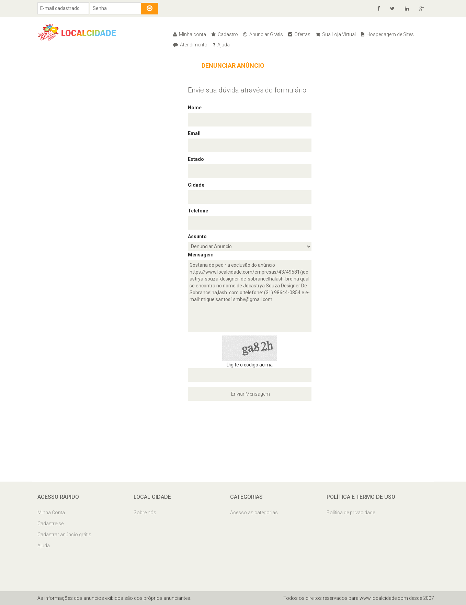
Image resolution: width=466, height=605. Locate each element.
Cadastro (224, 34)
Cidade (196, 185)
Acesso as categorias (254, 512)
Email (194, 133)
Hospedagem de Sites (387, 34)
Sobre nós (145, 512)
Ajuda (221, 44)
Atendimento (190, 44)
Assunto (197, 236)
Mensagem (201, 254)
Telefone (198, 210)
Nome (195, 107)
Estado (196, 159)
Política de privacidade (351, 512)
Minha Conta (51, 512)
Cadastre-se (50, 523)
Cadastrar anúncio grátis (64, 534)
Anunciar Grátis (263, 34)
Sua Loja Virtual (336, 34)
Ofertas (299, 34)
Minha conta (189, 34)
